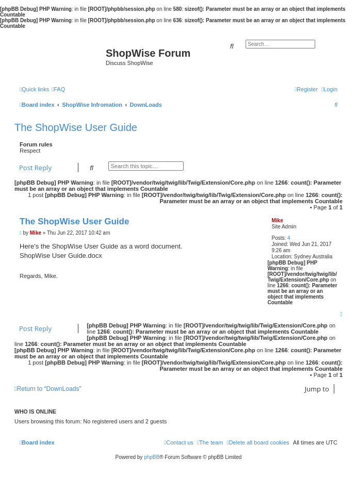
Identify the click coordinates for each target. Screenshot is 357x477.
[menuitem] (58, 89)
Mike (277, 220)
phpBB (151, 457)
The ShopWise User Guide (75, 127)
